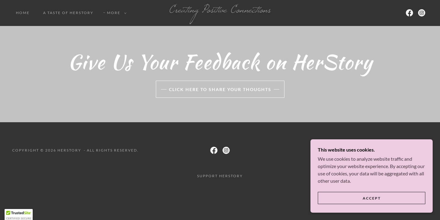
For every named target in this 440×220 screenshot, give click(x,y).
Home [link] (23, 12)
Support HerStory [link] (220, 176)
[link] (220, 10)
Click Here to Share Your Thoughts (220, 89)
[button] (115, 12)
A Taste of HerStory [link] (68, 12)
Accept (372, 210)
